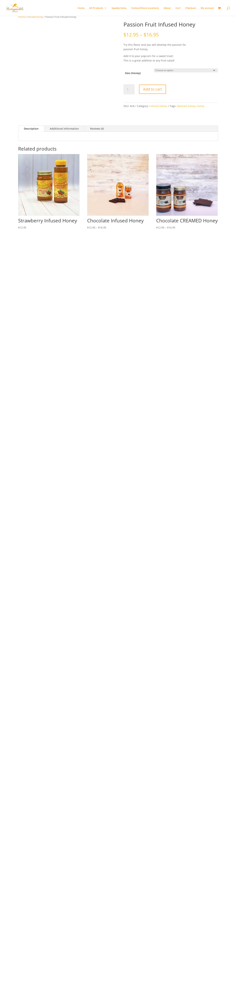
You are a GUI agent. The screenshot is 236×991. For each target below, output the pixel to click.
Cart (177, 8)
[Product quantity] (129, 89)
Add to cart (152, 89)
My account (207, 8)
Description (31, 121)
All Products (96, 8)
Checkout (190, 8)
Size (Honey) (133, 73)
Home (81, 8)
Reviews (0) (97, 121)
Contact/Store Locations (145, 8)
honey (200, 106)
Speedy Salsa (119, 8)
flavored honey (186, 106)
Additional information (64, 121)
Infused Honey (35, 17)
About (167, 8)
